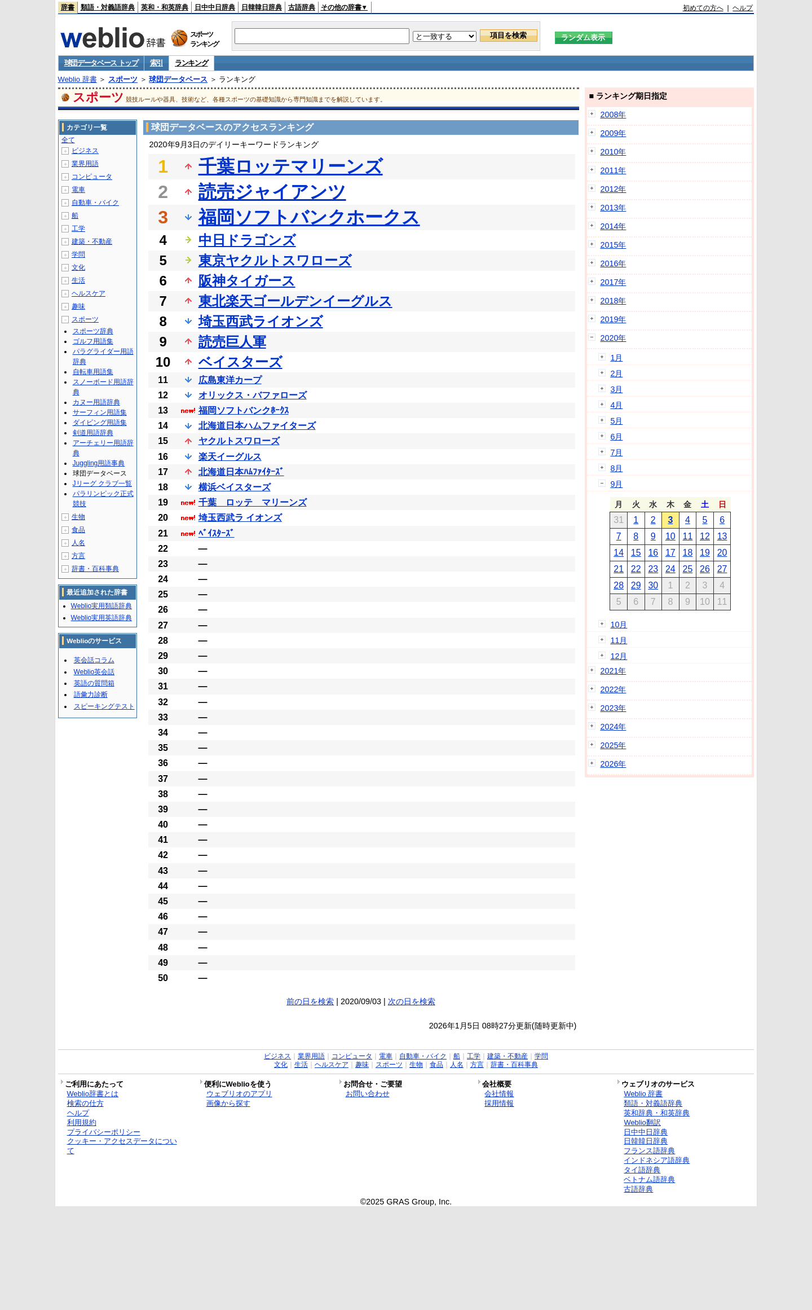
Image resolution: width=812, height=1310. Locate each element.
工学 (78, 228)
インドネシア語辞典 (657, 1160)
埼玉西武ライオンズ (260, 321)
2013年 (613, 207)
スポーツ (123, 79)
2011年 (613, 170)
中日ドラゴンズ (247, 240)
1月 (616, 357)
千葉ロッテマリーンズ (290, 166)
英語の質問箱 (94, 683)
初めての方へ (703, 8)
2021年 (613, 670)
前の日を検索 (310, 1001)
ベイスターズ (240, 362)
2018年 (613, 300)
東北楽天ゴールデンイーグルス (295, 301)
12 (705, 536)
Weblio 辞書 (77, 79)
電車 (78, 190)
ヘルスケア (88, 293)
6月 (616, 436)
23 (653, 569)
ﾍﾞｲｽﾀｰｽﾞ (216, 533)
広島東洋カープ (230, 380)
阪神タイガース (246, 280)
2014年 (613, 226)
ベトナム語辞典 (649, 1179)
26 (705, 569)
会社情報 (499, 1093)
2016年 (613, 263)
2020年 (613, 337)
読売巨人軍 (232, 341)
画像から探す (228, 1103)
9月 (616, 484)
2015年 (613, 244)
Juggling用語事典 (99, 463)
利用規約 (81, 1122)
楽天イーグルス (230, 456)
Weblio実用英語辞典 (101, 618)
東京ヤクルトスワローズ (275, 260)
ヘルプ (742, 8)
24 (670, 569)
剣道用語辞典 (93, 433)
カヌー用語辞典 (96, 402)
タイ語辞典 (642, 1170)
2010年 (613, 151)
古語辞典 (301, 7)
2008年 (613, 114)
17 (670, 552)
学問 (78, 254)
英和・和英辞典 (164, 7)
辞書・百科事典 (95, 569)
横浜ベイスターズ (234, 487)
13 (722, 536)
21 (619, 569)
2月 (616, 373)
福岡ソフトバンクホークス (309, 217)
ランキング (191, 63)
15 (636, 552)
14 (619, 552)
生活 (78, 280)
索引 (156, 63)
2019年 (613, 319)
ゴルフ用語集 (93, 341)
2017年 (613, 282)
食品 (78, 530)
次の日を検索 (411, 1001)
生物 (78, 517)
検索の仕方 (85, 1103)
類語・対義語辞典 (108, 7)
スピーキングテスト (104, 706)
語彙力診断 (91, 694)
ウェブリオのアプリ (239, 1093)
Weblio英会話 (94, 672)
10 (670, 536)
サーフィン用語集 (100, 412)
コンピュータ (92, 177)
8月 (616, 468)
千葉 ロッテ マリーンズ (252, 502)
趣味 (78, 306)
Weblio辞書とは (92, 1093)
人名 (78, 543)
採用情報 (499, 1103)
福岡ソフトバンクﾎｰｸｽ (243, 410)
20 (722, 552)
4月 (616, 405)
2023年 (613, 708)
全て (68, 140)
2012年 (613, 189)
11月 (618, 640)
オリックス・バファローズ (252, 395)
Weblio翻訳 (642, 1122)
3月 (616, 389)
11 (688, 536)
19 (705, 552)
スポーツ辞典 (93, 331)
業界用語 (85, 164)
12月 (618, 656)
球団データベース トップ (101, 63)
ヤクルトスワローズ (239, 441)
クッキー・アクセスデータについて (122, 1146)
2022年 (613, 689)
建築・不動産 (92, 241)
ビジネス (85, 151)
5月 (616, 420)
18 (688, 552)
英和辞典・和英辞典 (657, 1113)
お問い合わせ (368, 1093)
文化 (78, 267)
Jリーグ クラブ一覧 (102, 483)
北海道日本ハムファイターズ (257, 425)
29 (636, 585)
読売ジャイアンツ (272, 192)
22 (636, 569)
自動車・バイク (95, 202)
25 (688, 569)
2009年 (613, 133)
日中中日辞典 (215, 7)
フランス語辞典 (649, 1150)
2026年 (613, 763)
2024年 (613, 726)
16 (653, 552)
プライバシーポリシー (103, 1132)
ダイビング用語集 (100, 423)
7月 (616, 452)
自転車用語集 (93, 372)
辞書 (67, 7)
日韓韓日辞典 (261, 7)
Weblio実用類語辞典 (101, 606)
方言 (78, 556)
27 (722, 569)
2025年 (613, 745)
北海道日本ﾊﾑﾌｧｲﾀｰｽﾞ (241, 472)
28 (619, 585)
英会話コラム (94, 660)
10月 (618, 624)
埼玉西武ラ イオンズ (240, 517)
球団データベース (178, 79)
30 (653, 585)
